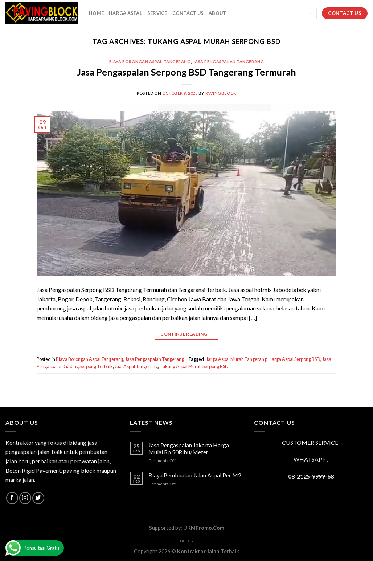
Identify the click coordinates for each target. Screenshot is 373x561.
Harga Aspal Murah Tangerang (236, 359)
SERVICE (157, 13)
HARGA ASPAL (125, 13)
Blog (186, 541)
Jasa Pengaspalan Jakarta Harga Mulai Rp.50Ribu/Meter (188, 448)
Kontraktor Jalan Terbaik (208, 551)
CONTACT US (188, 13)
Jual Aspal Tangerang (136, 366)
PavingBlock (220, 93)
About (217, 13)
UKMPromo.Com (203, 528)
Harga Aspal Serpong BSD (294, 359)
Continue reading (186, 333)
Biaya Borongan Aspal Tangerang (150, 61)
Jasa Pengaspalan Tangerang (228, 61)
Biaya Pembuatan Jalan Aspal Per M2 (194, 475)
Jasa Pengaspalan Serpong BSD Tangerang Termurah (186, 71)
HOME (96, 13)
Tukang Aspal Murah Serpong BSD (194, 366)
